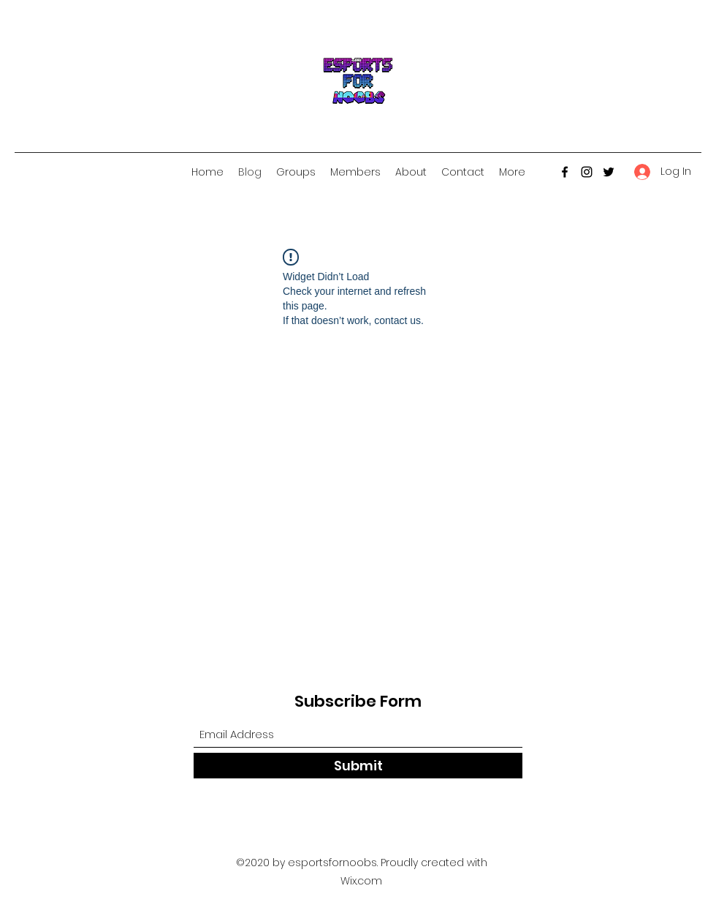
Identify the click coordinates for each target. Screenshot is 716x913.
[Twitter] (608, 172)
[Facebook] (564, 172)
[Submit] (358, 765)
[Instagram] (586, 172)
